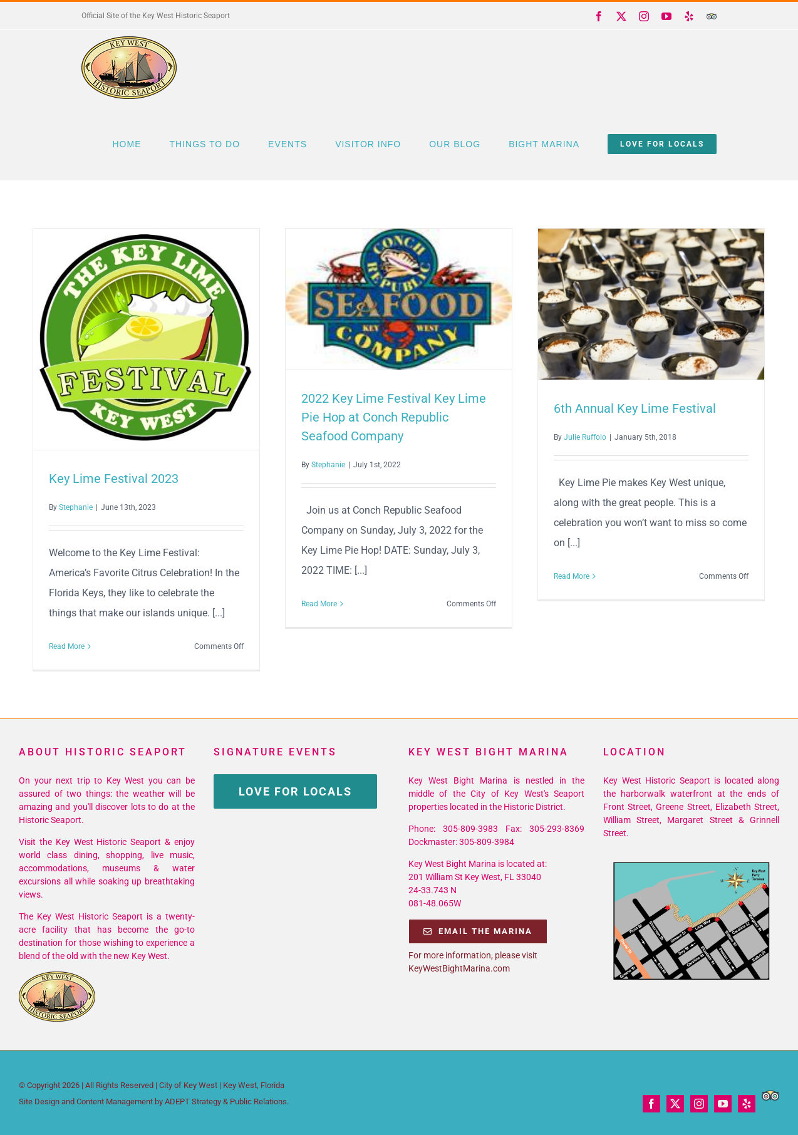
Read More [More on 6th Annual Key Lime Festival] (571, 576)
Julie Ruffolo (585, 437)
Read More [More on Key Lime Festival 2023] (67, 646)
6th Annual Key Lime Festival (635, 408)
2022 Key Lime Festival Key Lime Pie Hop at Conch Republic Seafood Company (393, 417)
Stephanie (76, 507)
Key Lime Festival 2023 (114, 478)
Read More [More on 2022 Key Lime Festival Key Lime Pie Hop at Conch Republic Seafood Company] (319, 603)
